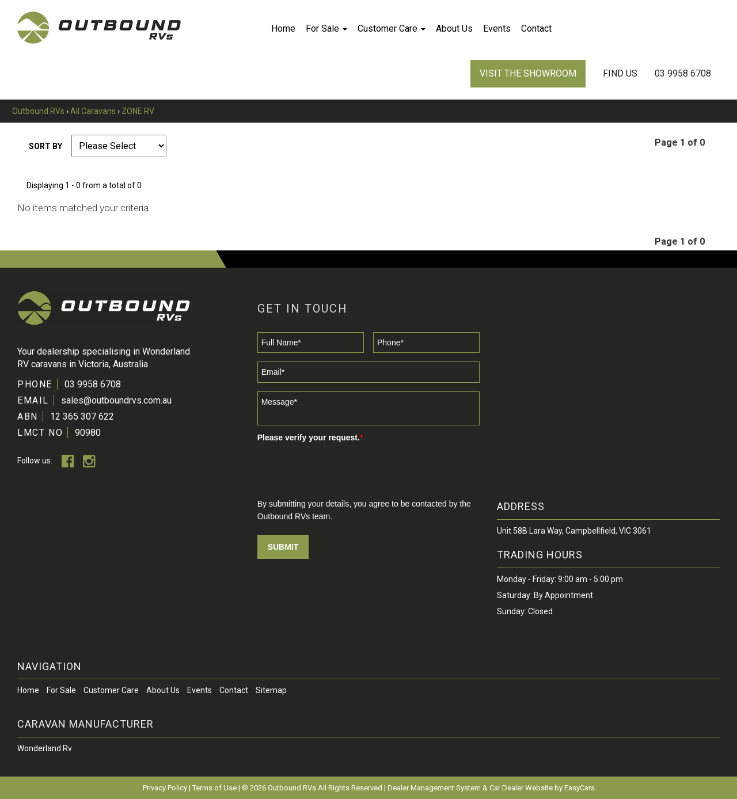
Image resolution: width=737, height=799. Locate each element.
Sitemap (271, 690)
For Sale (326, 28)
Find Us (620, 73)
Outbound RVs (38, 111)
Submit (283, 546)
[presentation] (344, 469)
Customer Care (392, 28)
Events (497, 28)
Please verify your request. (310, 437)
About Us (454, 28)
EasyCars (579, 787)
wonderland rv (44, 748)
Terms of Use (215, 787)
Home (283, 28)
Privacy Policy (166, 787)
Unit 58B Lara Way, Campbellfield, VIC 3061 (574, 530)
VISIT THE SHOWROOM (528, 73)
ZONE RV (137, 111)
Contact (536, 28)
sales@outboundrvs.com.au (116, 400)
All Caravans (93, 111)
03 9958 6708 (683, 73)
